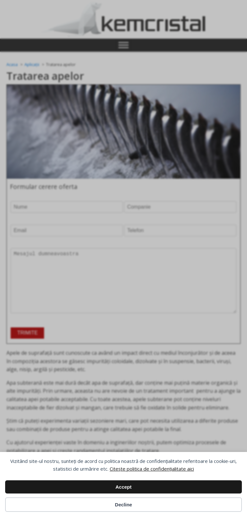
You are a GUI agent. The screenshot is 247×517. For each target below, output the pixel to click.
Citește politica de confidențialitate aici (152, 468)
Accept (123, 487)
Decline (123, 504)
